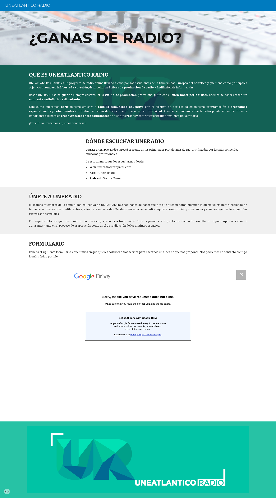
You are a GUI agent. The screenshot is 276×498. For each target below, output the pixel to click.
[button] (7, 491)
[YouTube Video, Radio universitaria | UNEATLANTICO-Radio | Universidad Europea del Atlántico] (52, 153)
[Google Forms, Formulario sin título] (138, 343)
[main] (138, 38)
